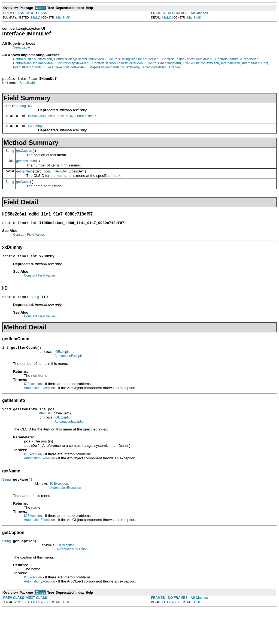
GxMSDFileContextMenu (201, 63)
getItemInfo (24, 175)
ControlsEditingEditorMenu (32, 59)
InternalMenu (230, 63)
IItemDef (60, 175)
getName (23, 187)
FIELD (35, 17)
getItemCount (26, 164)
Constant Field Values (29, 240)
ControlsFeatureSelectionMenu (237, 59)
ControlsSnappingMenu (164, 63)
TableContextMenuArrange (160, 67)
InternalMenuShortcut (28, 67)
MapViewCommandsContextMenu (114, 67)
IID (30, 108)
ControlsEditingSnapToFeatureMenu (134, 59)
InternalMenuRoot (255, 63)
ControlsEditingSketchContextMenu (79, 59)
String (21, 108)
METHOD (63, 17)
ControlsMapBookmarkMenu (33, 63)
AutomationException (69, 366)
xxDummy (35, 128)
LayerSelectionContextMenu (66, 67)
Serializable (21, 47)
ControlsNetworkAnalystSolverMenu (118, 63)
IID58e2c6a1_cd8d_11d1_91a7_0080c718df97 (62, 118)
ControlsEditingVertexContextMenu (187, 59)
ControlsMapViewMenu (73, 63)
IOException (63, 361)
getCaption (24, 153)
